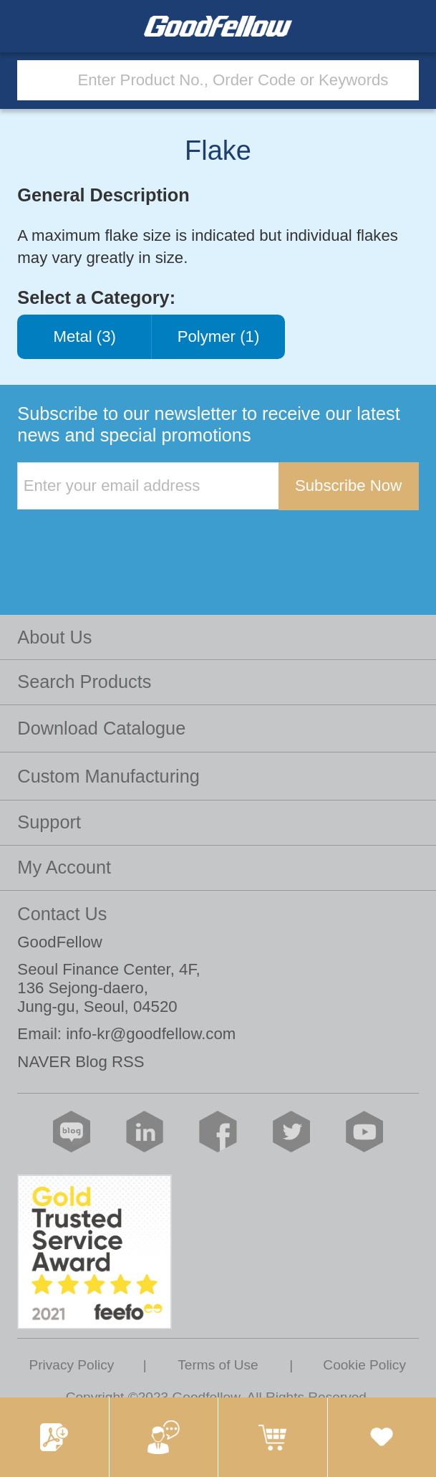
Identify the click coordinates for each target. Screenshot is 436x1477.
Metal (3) (84, 336)
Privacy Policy (71, 1364)
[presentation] (126, 540)
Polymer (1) (218, 336)
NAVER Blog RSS (80, 1062)
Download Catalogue (101, 728)
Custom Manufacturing (108, 776)
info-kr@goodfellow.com (151, 1034)
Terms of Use (218, 1364)
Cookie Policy (364, 1364)
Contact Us (62, 914)
